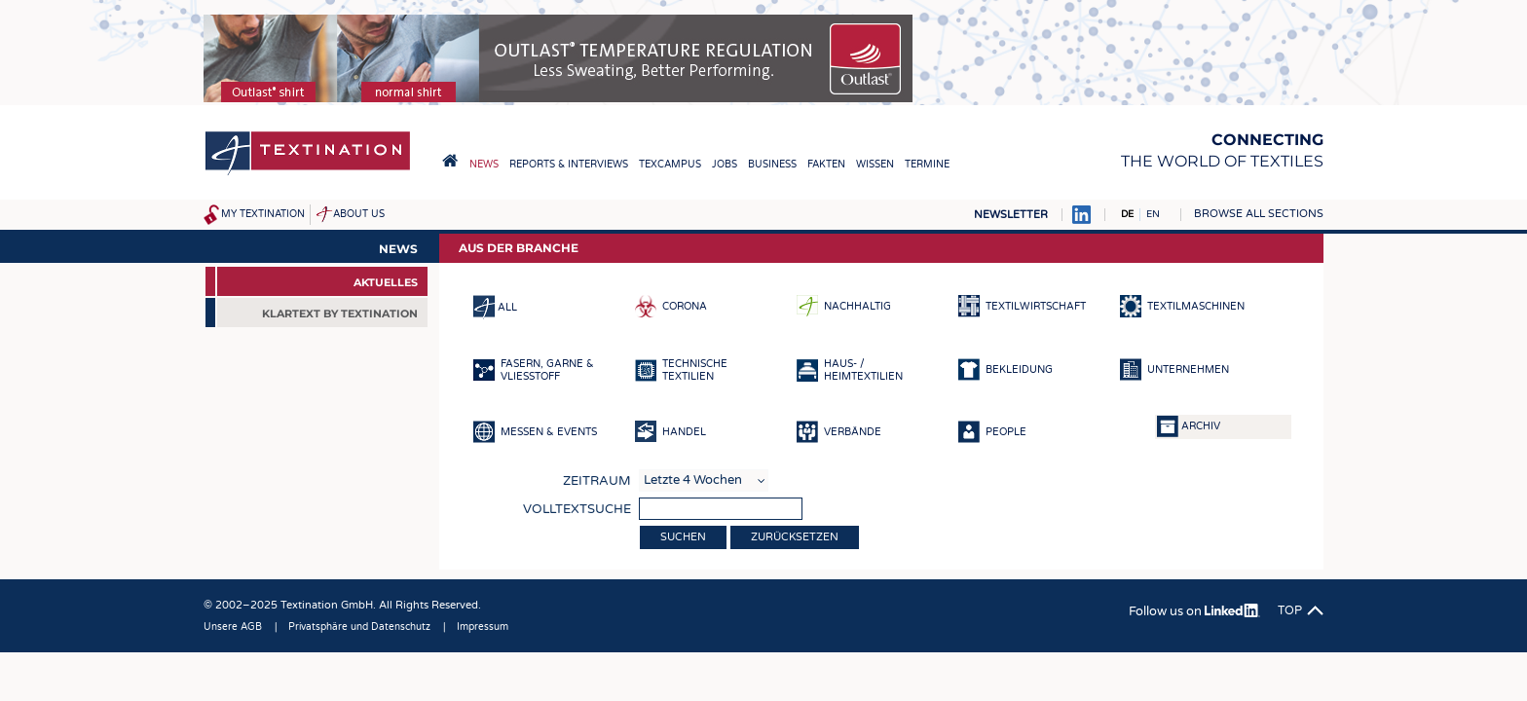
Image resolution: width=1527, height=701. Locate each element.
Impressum (482, 627)
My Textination (263, 214)
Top (1290, 610)
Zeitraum (597, 481)
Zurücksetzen (794, 537)
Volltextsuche (577, 509)
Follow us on (1194, 611)
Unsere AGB (233, 627)
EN (1153, 214)
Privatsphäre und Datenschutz (359, 627)
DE (1127, 214)
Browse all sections (1258, 213)
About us (359, 214)
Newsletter (1011, 214)
